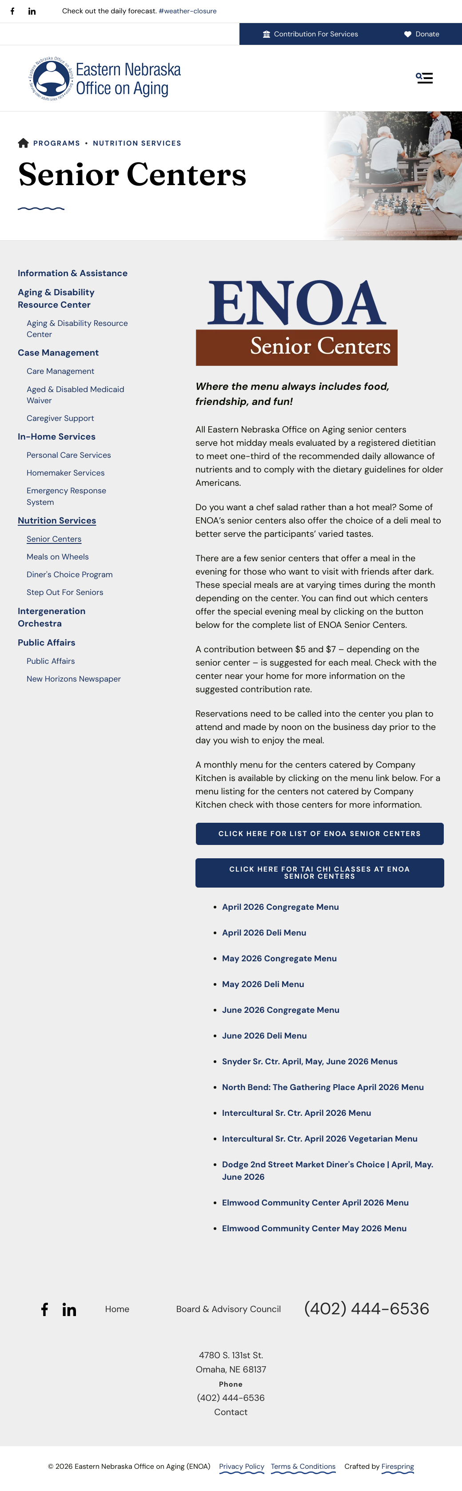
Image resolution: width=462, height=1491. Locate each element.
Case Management (58, 353)
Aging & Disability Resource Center (56, 299)
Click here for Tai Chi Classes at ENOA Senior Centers (319, 872)
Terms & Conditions (303, 1466)
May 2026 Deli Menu (265, 984)
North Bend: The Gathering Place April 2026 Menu (329, 1087)
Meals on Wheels (58, 556)
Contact (230, 1412)
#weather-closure (189, 11)
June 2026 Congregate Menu (284, 1010)
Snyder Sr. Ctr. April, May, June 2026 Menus (315, 1061)
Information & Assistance (73, 273)
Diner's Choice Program (70, 574)
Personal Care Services (69, 455)
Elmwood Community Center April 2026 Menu (321, 1203)
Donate (421, 33)
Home (117, 1309)
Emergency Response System (66, 496)
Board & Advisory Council (228, 1309)
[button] (424, 78)
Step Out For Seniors (65, 592)
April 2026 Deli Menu (267, 933)
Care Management (61, 371)
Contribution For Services (310, 33)
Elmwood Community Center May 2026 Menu (320, 1228)
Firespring (398, 1466)
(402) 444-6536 (367, 1309)
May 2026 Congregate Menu (283, 958)
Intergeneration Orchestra (52, 617)
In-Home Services (57, 437)
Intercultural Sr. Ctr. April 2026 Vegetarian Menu (326, 1139)
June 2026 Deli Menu (267, 1036)
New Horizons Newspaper (74, 679)
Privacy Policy (242, 1466)
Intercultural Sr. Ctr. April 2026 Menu (301, 1113)
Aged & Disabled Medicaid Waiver (75, 394)
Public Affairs (47, 642)
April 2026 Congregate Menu (284, 907)
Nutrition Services (137, 143)
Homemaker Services (66, 473)
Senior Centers (54, 539)
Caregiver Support (60, 418)
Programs (56, 143)
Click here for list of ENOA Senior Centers (320, 833)
